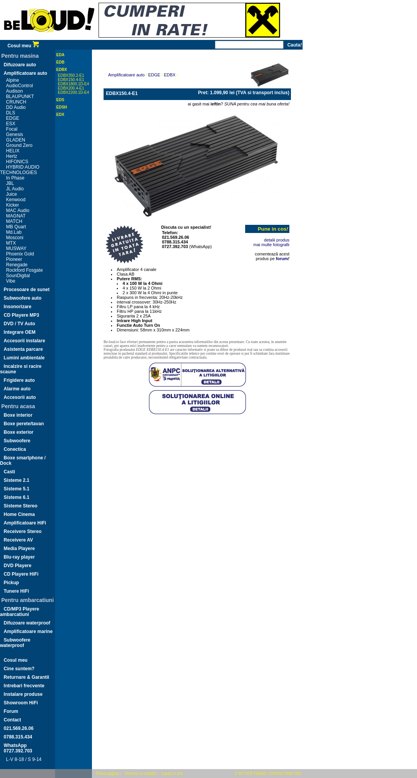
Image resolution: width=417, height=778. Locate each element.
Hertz (11, 156)
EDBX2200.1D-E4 (73, 92)
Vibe (11, 281)
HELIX (13, 151)
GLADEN (15, 140)
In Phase (15, 178)
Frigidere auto (19, 380)
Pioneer (14, 259)
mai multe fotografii (271, 244)
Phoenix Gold (20, 254)
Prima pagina (107, 773)
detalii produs (276, 240)
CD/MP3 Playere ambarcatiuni (19, 611)
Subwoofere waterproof (15, 642)
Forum (11, 711)
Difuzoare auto (20, 64)
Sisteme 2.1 (16, 480)
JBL (10, 183)
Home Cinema (19, 514)
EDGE (12, 118)
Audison (14, 91)
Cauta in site (172, 773)
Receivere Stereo (23, 531)
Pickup (11, 582)
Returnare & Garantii (26, 677)
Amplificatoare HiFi (25, 523)
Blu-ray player (19, 557)
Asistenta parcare (23, 349)
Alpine (12, 80)
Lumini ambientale (24, 358)
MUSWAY (16, 248)
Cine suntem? (19, 668)
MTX (11, 243)
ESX (11, 123)
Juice (11, 194)
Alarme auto (17, 389)
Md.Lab (14, 232)
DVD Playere (17, 565)
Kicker (12, 205)
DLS (10, 113)
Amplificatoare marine (28, 631)
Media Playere (19, 548)
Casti (9, 471)
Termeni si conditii (140, 773)
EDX (60, 114)
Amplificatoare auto (25, 73)
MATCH (14, 221)
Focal (11, 129)
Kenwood (16, 199)
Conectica (15, 449)
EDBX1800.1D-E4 (73, 84)
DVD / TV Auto (19, 323)
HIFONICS (17, 161)
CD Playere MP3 (21, 315)
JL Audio (15, 188)
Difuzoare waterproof (27, 623)
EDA (60, 55)
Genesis (14, 134)
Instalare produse (23, 694)
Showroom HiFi (21, 703)
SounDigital (18, 275)
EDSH (61, 107)
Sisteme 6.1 (16, 497)
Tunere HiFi (16, 591)
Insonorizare (17, 306)
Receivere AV (18, 540)
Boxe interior (18, 415)
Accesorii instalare (24, 340)
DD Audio (16, 107)
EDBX (61, 69)
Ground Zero (19, 145)
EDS (60, 100)
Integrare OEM (20, 332)
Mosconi (15, 237)
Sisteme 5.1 (16, 489)
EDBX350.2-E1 (71, 75)
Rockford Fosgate (24, 270)
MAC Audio (17, 210)
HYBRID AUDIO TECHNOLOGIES (20, 169)
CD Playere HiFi (21, 574)
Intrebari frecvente (24, 685)
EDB (60, 62)
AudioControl (19, 85)
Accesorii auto (20, 397)
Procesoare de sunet (27, 289)
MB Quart (16, 226)
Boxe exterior (19, 432)
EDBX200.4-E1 (71, 88)
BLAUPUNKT (20, 96)
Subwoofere (17, 440)
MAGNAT (16, 216)
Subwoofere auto (23, 298)
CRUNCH (16, 102)
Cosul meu (23, 45)
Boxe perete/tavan (24, 423)
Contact (12, 720)
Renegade (17, 264)
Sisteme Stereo (21, 506)
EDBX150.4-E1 (71, 80)
